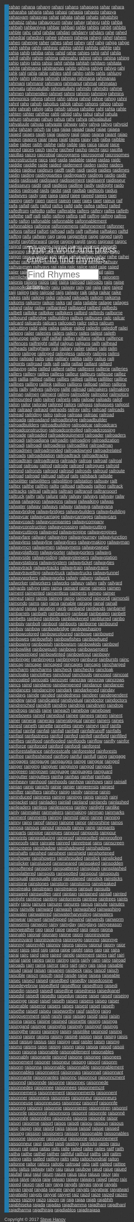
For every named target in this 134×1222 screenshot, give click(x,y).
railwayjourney (82, 537)
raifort (43, 231)
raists (104, 1143)
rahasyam (18, 17)
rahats (92, 17)
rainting (50, 898)
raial (75, 134)
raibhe (50, 144)
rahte (121, 108)
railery (72, 333)
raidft (59, 170)
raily (102, 582)
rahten (15, 113)
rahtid (66, 113)
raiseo (101, 1000)
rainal (98, 603)
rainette (45, 725)
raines (118, 720)
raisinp (115, 1031)
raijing (23, 292)
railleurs (87, 373)
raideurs (45, 170)
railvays (90, 496)
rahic (49, 52)
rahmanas (106, 78)
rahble (15, 32)
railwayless (20, 542)
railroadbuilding (55, 424)
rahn (61, 98)
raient (51, 200)
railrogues (95, 465)
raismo (15, 1046)
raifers (83, 210)
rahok (65, 103)
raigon (15, 256)
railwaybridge (22, 511)
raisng (54, 1046)
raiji (12, 292)
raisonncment (111, 1077)
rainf (104, 725)
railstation (83, 480)
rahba (116, 22)
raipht (76, 949)
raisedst (16, 995)
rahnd (85, 98)
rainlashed (118, 802)
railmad (78, 389)
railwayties (103, 562)
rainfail (15, 730)
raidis (14, 180)
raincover (59, 679)
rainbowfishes (67, 638)
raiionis (16, 282)
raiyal (98, 1184)
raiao (122, 134)
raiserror (37, 1005)
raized (108, 1194)
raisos (60, 1123)
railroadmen (20, 450)
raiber (25, 144)
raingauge (39, 761)
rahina (109, 57)
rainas (31, 608)
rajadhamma (74, 1204)
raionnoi (91, 939)
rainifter (16, 791)
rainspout (88, 873)
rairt (73, 965)
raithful (67, 1153)
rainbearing (59, 613)
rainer (14, 720)
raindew (16, 700)
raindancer (113, 684)
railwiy (72, 577)
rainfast (16, 735)
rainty (14, 904)
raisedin (16, 990)
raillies (63, 379)
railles (43, 373)
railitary (62, 358)
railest (96, 333)
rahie (71, 52)
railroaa (75, 414)
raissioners (52, 1133)
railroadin (59, 440)
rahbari (68, 27)
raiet (97, 200)
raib (95, 139)
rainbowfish (41, 638)
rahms (37, 98)
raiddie (15, 164)
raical (103, 144)
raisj (52, 1041)
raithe (26, 1153)
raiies (25, 271)
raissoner (36, 1138)
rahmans (53, 83)
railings (100, 353)
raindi (31, 700)
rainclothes (41, 674)
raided (55, 164)
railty (30, 496)
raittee (119, 1163)
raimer (109, 593)
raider (102, 164)
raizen (121, 1194)
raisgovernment (24, 1016)
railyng (33, 588)
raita (33, 1148)
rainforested (83, 751)
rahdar (48, 32)
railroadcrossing (99, 430)
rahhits (91, 47)
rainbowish (42, 644)
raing (102, 756)
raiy (48, 1184)
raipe (65, 949)
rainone (66, 822)
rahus (59, 119)
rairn (95, 960)
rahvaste (53, 124)
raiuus (94, 1174)
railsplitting (61, 480)
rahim (37, 57)
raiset (94, 1005)
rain (44, 603)
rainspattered (66, 868)
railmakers (97, 389)
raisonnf (90, 1102)
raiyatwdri (18, 1194)
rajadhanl (116, 1204)
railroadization (105, 440)
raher (44, 42)
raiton (113, 1158)
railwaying (57, 537)
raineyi (92, 725)
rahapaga (89, 6)
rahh (13, 47)
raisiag (79, 1016)
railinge (29, 353)
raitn (64, 1158)
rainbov (16, 628)
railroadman (101, 445)
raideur (29, 170)
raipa (54, 949)
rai (48, 129)
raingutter (18, 776)
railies (91, 348)
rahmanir (35, 83)
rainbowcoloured (56, 633)
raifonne (42, 226)
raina (54, 603)
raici (105, 149)
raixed (15, 1184)
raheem (65, 37)
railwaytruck (53, 572)
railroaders (115, 435)
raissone (17, 1138)
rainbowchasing (85, 628)
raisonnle (18, 1113)
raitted (106, 1163)
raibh (37, 144)
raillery (29, 373)
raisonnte (97, 1113)
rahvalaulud (99, 119)
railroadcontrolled (66, 430)
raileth (110, 333)
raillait (77, 363)
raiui (27, 1174)
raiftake (91, 231)
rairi (120, 955)
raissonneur (20, 1143)
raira (115, 949)
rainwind (76, 919)
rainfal (29, 730)
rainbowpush (44, 649)
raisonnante (20, 1077)
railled (44, 368)
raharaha (18, 12)
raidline (75, 185)
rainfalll (72, 730)
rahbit (105, 27)
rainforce (17, 746)
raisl (75, 1041)
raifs (70, 231)
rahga (111, 42)
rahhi (36, 47)
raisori (15, 1123)
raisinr (29, 1036)
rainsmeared (64, 863)
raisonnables (21, 1072)
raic (82, 144)
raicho (81, 149)
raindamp (42, 684)
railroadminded (48, 450)
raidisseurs (19, 185)
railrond (16, 470)
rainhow (76, 781)
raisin (114, 1016)
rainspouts (109, 873)
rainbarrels (19, 613)
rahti (55, 113)
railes (84, 333)
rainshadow (44, 847)
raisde (70, 975)
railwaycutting (92, 526)
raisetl (32, 1011)
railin (112, 348)
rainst (56, 878)
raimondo (18, 603)
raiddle (30, 164)
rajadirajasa (88, 1209)
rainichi (42, 786)
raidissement (72, 180)
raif (119, 200)
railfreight (38, 343)
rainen (101, 715)
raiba (105, 139)
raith (119, 1148)
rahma (37, 78)
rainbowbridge (55, 628)
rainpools (90, 832)
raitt (94, 1163)
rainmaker (30, 812)
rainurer (54, 904)
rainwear (17, 919)
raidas (104, 159)
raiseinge (18, 1000)
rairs (64, 965)
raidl (46, 185)
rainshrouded (70, 858)
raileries (43, 333)
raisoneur (61, 1062)
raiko (50, 297)
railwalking (88, 501)
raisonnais (71, 1072)
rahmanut (72, 83)
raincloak (104, 669)
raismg (112, 1041)
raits (86, 1163)
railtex (15, 486)
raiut (82, 1174)
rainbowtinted (52, 654)
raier (76, 200)
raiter (88, 1148)
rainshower (20, 858)
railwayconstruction (28, 526)
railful (54, 343)
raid (52, 159)
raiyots (35, 1194)
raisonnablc (54, 1067)
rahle (43, 73)
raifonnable (63, 221)
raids (44, 190)
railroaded (37, 435)
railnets (63, 399)
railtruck (16, 496)
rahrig (37, 108)
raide (43, 164)
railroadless (54, 445)
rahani (57, 6)
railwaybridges (50, 511)
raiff (28, 215)
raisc (88, 970)
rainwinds (94, 919)
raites (100, 1148)
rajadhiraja (43, 1209)
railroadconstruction (28, 430)
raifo (13, 221)
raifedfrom (19, 210)
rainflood (33, 740)
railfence (114, 338)
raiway (72, 1179)
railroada (17, 419)
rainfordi (72, 746)
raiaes (28, 134)
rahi (116, 47)
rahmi (69, 93)
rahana (28, 6)
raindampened (67, 684)
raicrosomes (117, 154)
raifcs (57, 205)
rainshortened (100, 853)
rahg (99, 42)
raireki (68, 955)
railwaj (70, 501)
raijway (72, 292)
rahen (14, 42)
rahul (99, 113)
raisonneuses (47, 1102)
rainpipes (53, 832)
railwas (107, 501)
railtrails (49, 491)
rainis (88, 796)
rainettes (62, 725)
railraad (24, 409)
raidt (66, 190)
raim (45, 588)
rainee (72, 715)
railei (123, 328)
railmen (32, 394)
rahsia (73, 108)
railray (74, 409)
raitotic (57, 1163)
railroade (17, 435)
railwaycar (19, 516)
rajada (39, 1204)
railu (40, 496)
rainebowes (20, 715)
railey (35, 338)
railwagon (31, 501)
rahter (28, 113)
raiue (108, 1169)
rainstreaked (104, 883)
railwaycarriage (45, 516)
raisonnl (119, 1107)
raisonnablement (107, 1067)
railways (103, 552)
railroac (91, 414)
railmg (63, 394)
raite (65, 1148)
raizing (28, 1199)
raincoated (19, 679)
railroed (76, 465)
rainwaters (103, 914)
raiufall (15, 1174)
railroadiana (37, 440)
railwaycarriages (77, 516)
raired (55, 955)
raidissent (95, 180)
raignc (121, 241)
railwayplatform (24, 552)
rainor (80, 822)
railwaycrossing (63, 526)
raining (58, 796)
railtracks (18, 491)
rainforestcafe (57, 751)
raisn (42, 1046)
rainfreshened (38, 756)
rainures (72, 904)
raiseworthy (63, 1011)
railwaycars (105, 516)
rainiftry (50, 791)
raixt (39, 1184)
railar (28, 307)
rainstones (38, 883)
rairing (62, 960)
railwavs (50, 506)
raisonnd (17, 1082)
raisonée (96, 1118)
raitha (14, 1153)
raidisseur (115, 180)
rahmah (52, 78)
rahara (117, 6)
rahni (122, 98)
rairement (85, 955)
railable (90, 302)
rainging (32, 766)
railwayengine (72, 531)
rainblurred (100, 618)
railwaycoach (22, 521)
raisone (75, 1056)
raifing (59, 215)
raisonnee (44, 1087)
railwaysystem (53, 562)
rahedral (17, 37)
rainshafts (18, 853)
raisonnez (71, 1102)
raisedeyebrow (23, 985)
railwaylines (65, 542)
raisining (50, 1031)
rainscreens (20, 847)
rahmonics (19, 98)
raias (53, 139)
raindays (17, 695)
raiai (51, 134)
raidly (89, 185)
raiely (28, 200)
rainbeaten (99, 613)
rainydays (87, 924)
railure (52, 496)
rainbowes (19, 638)
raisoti (73, 1123)
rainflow (95, 740)
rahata (66, 17)
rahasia (75, 12)
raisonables (102, 1051)
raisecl (28, 980)
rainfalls (113, 730)
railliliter (105, 379)
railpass (85, 404)
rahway (70, 124)
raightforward (34, 241)
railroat (15, 465)
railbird (80, 312)
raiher (14, 261)
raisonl (93, 1062)
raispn (26, 1128)
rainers (103, 720)
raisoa (92, 1046)
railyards (17, 588)
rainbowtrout (78, 654)
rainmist (70, 817)
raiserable (18, 1005)
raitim (115, 1153)
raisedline (63, 990)
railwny (86, 577)
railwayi (38, 537)
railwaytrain (71, 567)
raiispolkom (20, 287)
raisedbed (59, 980)
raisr (37, 1128)
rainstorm (59, 883)
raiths (95, 1153)
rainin (104, 791)
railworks (61, 582)
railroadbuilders (24, 424)
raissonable (91, 1133)
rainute (101, 904)
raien (40, 200)
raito (74, 1158)
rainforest (91, 746)
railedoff (109, 328)
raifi (37, 215)
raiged (105, 236)
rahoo (105, 103)
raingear (95, 761)
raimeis (99, 588)
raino (27, 822)
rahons (91, 103)
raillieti (76, 379)
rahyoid (120, 124)
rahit (58, 63)
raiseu (45, 1011)
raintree (89, 898)
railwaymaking (92, 542)
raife (78, 205)
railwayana (102, 506)
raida (62, 159)
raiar (42, 139)
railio (13, 358)
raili (54, 348)
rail (69, 302)
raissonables (116, 1133)
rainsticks (113, 878)
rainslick (92, 858)
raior (121, 944)
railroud (100, 470)
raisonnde (37, 1082)
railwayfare (19, 537)
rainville (27, 909)
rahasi (61, 12)
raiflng (93, 215)
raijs (60, 292)
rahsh (60, 108)
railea (53, 328)
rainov (78, 827)
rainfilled (118, 735)
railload (90, 384)
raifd (68, 205)
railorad (39, 404)
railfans (83, 338)
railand (15, 307)
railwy (91, 582)
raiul (37, 1174)
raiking (37, 297)
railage (105, 302)
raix (123, 1179)
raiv (115, 1174)
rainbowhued (95, 638)
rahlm (78, 73)
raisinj (65, 1031)
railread (16, 414)
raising (94, 1021)
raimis (41, 598)
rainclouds (82, 674)
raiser (113, 1000)
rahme (116, 88)
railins (113, 353)
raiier (14, 271)
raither (53, 1153)
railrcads (116, 409)
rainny (15, 822)
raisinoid (99, 1031)
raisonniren (100, 1107)
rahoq (117, 103)
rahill (13, 57)
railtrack (115, 486)
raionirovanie (97, 934)
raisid (92, 1016)
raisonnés (62, 1118)
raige (93, 236)
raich (40, 149)
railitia (76, 358)
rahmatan (107, 83)
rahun (47, 119)
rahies (83, 52)
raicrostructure (23, 159)
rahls (100, 73)
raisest (81, 1005)
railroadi (17, 440)
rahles (55, 73)
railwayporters (80, 552)
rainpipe (35, 832)
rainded (47, 695)
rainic (28, 786)
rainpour (108, 832)
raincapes (73, 664)
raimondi (101, 598)
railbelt (15, 312)
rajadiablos (65, 1209)
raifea (89, 205)
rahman (68, 78)
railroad (106, 414)
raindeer (90, 695)
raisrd (48, 1128)
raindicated (48, 700)
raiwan (58, 1179)
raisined (59, 1021)
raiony (109, 944)
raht (100, 108)
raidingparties (48, 175)
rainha (57, 776)
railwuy (77, 582)
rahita (69, 63)
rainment (17, 817)
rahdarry (79, 32)
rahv (70, 119)
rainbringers (43, 659)
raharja (35, 12)
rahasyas (38, 17)
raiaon (15, 139)
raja (70, 1199)
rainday (107, 689)
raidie (91, 170)
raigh (118, 236)
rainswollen (40, 893)
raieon (65, 200)
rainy (53, 924)
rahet (68, 42)
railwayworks (52, 577)
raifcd (45, 205)
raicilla (116, 149)
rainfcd (56, 735)
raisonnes (60, 1097)
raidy (33, 195)
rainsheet (57, 853)
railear (66, 328)
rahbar (53, 27)
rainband (76, 608)
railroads (17, 455)
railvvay (106, 496)
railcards (33, 322)
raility (88, 358)
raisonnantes (46, 1077)
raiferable (66, 210)
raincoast (102, 674)
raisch (113, 970)
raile (43, 328)
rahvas (37, 124)
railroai (85, 460)
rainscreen (113, 842)
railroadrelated (107, 450)
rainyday (68, 924)
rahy (83, 124)
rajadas (53, 1204)
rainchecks (83, 669)
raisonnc (68, 1077)
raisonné (116, 1113)
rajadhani (97, 1204)
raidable (76, 159)
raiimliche (18, 277)
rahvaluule (19, 124)
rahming (99, 93)
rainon (52, 822)
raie (43, 195)
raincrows (114, 679)
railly (23, 389)
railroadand (38, 419)
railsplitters (39, 480)
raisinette (77, 1021)
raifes (109, 210)
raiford (29, 231)
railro (47, 414)
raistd (48, 1143)
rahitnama (31, 68)
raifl (82, 215)
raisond (59, 1056)
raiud (97, 1169)
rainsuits (102, 888)
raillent (57, 368)
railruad (48, 475)
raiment (16, 593)
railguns (82, 343)
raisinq (15, 1036)
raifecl (102, 205)
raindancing (43, 689)
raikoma (112, 297)
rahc (26, 32)
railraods (57, 409)
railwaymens (68, 547)
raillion (59, 384)
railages (120, 302)
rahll (67, 73)
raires (101, 955)
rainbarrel (116, 608)
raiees (101, 195)
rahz (13, 129)
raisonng (17, 1107)
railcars (50, 322)
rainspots (46, 873)
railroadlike (77, 445)
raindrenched (22, 705)
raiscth (45, 975)
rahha (24, 47)
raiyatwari (119, 1189)
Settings (35, 286)
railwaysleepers (74, 557)
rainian (15, 786)
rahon (78, 103)
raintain (69, 893)
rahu (77, 113)
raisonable (48, 1051)
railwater (17, 506)
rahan (14, 6)
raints (122, 898)
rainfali (43, 730)
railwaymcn (20, 547)
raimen (114, 588)
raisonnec (75, 1082)
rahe (109, 32)
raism (99, 1041)
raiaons (29, 139)
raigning (17, 251)
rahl (22, 73)
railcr (82, 322)
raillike (90, 379)
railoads (103, 399)
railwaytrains (96, 567)
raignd (15, 246)
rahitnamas (53, 68)
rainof (38, 822)
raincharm (19, 669)
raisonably (19, 1056)
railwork (102, 577)
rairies (38, 960)
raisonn (16, 1067)
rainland (80, 802)
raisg (106, 1011)
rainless (39, 807)
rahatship (109, 17)
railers (58, 333)
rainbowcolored (24, 633)
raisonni (35, 1107)
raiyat (27, 1189)
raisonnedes (21, 1087)
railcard (16, 322)
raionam (50, 934)
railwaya (82, 506)
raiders (116, 164)
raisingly (75, 1026)
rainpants (106, 827)
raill (56, 363)
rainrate (47, 842)
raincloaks (19, 674)
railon (14, 404)
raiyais (85, 1184)
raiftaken (108, 231)
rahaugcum (49, 22)
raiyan (15, 1189)
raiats (74, 139)
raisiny (56, 1036)
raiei (112, 195)
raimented (35, 593)
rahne (97, 98)
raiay (86, 139)
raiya (58, 1184)
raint (56, 893)
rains (97, 842)
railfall (56, 338)
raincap (16, 664)
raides (15, 170)
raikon (48, 302)
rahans (72, 6)
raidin (14, 175)
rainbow (32, 628)
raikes (15, 297)
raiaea (113, 129)
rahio (14, 63)
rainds (35, 710)
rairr (30, 965)
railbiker (46, 312)
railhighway (39, 348)
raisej (33, 1000)
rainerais (45, 720)
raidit (36, 185)
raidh (70, 170)
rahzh (39, 129)
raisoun (100, 1123)
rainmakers (53, 812)
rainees (87, 715)
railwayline (42, 542)
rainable (68, 603)
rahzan (25, 129)
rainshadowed (71, 847)
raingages (18, 761)
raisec (15, 980)
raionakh (17, 934)
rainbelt (118, 613)
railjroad (34, 363)
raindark (64, 689)
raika (93, 292)
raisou (86, 1123)
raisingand (19, 1026)
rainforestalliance (25, 751)
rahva (81, 119)
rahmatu (17, 88)
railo (76, 399)
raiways (87, 1179)
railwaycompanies (53, 521)
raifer (51, 210)
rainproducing (41, 837)
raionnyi (16, 944)
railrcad (99, 409)
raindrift (43, 705)
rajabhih (105, 1199)
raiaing (63, 134)
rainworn (39, 924)
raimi (29, 598)
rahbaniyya (35, 27)
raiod (49, 929)
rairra (40, 965)
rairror (52, 965)
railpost (122, 404)
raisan (40, 970)
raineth (30, 725)
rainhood (38, 781)
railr (12, 409)
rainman (96, 812)
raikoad (63, 297)
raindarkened (86, 689)
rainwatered (40, 914)
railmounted (20, 399)
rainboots (68, 623)
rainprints (18, 837)
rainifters (33, 791)
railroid (112, 465)
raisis (122, 1036)
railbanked (56, 307)
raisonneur (81, 1097)
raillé (65, 389)
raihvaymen (20, 266)
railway (66, 506)
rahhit (78, 47)
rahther (42, 113)
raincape (33, 664)
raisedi (110, 985)
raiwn (113, 1179)
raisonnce (87, 1077)
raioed (72, 929)
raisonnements (80, 1092)
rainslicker (19, 863)
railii (103, 348)
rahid (60, 52)
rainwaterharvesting (72, 914)
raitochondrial (93, 1158)
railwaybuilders (80, 511)
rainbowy (101, 654)
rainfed (71, 735)
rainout (47, 827)
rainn (84, 817)
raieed (87, 195)
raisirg (110, 1036)
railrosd (66, 470)
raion (94, 929)
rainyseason (110, 924)
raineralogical (69, 720)
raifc (35, 205)
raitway (38, 1169)
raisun (15, 1148)
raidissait (29, 180)
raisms (30, 1046)
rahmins (116, 93)
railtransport (105, 491)
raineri (89, 720)
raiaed (15, 134)
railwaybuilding (110, 511)
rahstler (87, 108)
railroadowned (78, 450)
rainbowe (83, 633)
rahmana (86, 78)
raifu (26, 236)
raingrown (38, 771)
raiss (59, 1128)
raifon (24, 221)
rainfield (101, 735)
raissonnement (103, 1138)
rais (91, 965)
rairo (106, 960)
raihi (25, 261)
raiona (107, 929)
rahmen (16, 93)
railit (49, 358)
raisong (78, 1062)
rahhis (65, 47)
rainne (97, 817)
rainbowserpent (93, 649)
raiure (60, 1174)
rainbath (39, 613)
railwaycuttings (23, 531)
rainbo (118, 618)
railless (57, 373)
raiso (80, 1046)
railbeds (109, 307)
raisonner (18, 1097)
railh (96, 343)
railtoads (84, 486)
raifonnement (92, 226)
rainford (55, 746)
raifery (97, 210)
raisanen (55, 970)
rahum (15, 119)
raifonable (40, 221)
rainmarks (114, 812)
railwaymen (43, 547)
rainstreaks (20, 888)
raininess (42, 796)
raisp (13, 1128)
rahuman (31, 119)
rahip (25, 63)
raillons (119, 384)
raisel (45, 1000)
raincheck (62, 669)
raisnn (68, 1046)
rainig (64, 791)
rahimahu (68, 57)
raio (39, 929)
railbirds (96, 312)
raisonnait (91, 1072)
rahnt (14, 103)
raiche (52, 149)
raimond (84, 598)
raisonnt (79, 1113)
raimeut (16, 598)
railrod (46, 465)
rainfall (57, 730)
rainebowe (100, 710)
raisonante (40, 1056)
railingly (83, 353)
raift (79, 231)
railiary (66, 348)
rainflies (16, 740)
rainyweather (21, 929)
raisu (115, 1143)
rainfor (123, 740)
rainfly (109, 740)
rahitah (82, 63)
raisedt (32, 995)
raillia (23, 379)
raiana (98, 134)
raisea (95, 975)
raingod (86, 766)
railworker (18, 582)
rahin (97, 57)
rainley (80, 807)
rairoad (119, 960)
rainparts (17, 832)
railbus (76, 317)
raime (84, 588)
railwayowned (95, 547)
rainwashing (109, 909)
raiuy (106, 1174)
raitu (13, 1169)
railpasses (104, 404)
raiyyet (64, 1194)
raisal (27, 970)
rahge (123, 42)
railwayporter (52, 552)
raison (15, 1051)
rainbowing (19, 644)
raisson (71, 1133)
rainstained (74, 878)
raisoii (118, 1046)
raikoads (80, 297)
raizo (41, 1199)
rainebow (80, 710)
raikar (104, 292)
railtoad (67, 486)
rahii (95, 52)
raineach (61, 710)
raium (47, 1174)
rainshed (37, 853)
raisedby (78, 980)
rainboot (49, 623)
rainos (117, 822)
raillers (15, 373)
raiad (90, 129)
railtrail (34, 491)
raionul (95, 944)
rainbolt (33, 623)
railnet (49, 399)
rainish (101, 796)
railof (117, 399)
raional (33, 934)
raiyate (55, 1189)
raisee (81, 995)
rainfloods (76, 740)
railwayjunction (112, 537)
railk (47, 363)
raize (96, 1194)
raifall (24, 205)
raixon (28, 1184)
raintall (105, 893)
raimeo (94, 593)
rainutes (116, 904)
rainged (112, 761)
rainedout (55, 715)
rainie (55, 786)
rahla (32, 73)
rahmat (90, 83)
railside (106, 475)
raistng (72, 1143)
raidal (91, 159)
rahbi (80, 27)
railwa (14, 501)
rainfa (115, 725)
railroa (60, 414)
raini (108, 781)
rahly (13, 78)
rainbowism (65, 644)
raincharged (113, 664)
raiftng (15, 236)
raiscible (17, 975)
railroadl (34, 445)
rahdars (96, 32)
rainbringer (19, 659)
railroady (68, 460)
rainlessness (61, 807)
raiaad (78, 129)
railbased (77, 307)
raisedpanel (108, 990)
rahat (54, 17)
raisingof (93, 1026)
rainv (13, 909)
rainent (115, 715)
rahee (51, 37)
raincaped (52, 664)
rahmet (55, 93)
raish (45, 1016)
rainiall (120, 781)
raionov (53, 944)
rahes (56, 42)
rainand (16, 608)
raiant (110, 134)
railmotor (99, 394)
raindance (92, 684)
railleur (72, 373)
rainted (119, 893)
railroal (115, 460)
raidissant (48, 180)
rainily (76, 791)
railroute (117, 470)
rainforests (106, 751)
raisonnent (106, 1092)
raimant (70, 588)
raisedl (46, 990)
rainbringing (67, 659)
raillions (74, 384)
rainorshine (99, 822)
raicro (30, 154)
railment (48, 394)
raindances (20, 689)
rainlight (96, 807)
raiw (46, 1179)
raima (56, 588)
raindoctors (116, 700)
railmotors (119, 394)
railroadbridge (64, 419)
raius (72, 1174)
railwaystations (23, 562)
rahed (121, 32)
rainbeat (80, 613)
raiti (105, 1153)
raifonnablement (91, 221)
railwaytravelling (24, 572)
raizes (15, 1199)
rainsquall (18, 878)
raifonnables (21, 226)
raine (47, 710)
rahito (70, 68)
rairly (85, 960)
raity (50, 1169)
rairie (26, 960)
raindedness (68, 695)
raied (64, 195)
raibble (118, 139)
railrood (50, 470)
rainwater (18, 914)
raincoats (40, 679)
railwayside (20, 557)
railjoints (17, 363)
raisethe (17, 1011)
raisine (43, 1021)
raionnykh (35, 944)
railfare (98, 338)
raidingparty (75, 175)
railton (100, 486)
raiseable (111, 975)
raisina (15, 1021)
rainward (44, 909)
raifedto (37, 210)
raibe (14, 144)
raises (68, 1005)
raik (83, 292)
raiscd (100, 970)
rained (39, 715)
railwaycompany (88, 521)
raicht (93, 149)
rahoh (36, 103)
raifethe (16, 215)
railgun (67, 343)
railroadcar (82, 424)
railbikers (64, 312)
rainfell (85, 735)
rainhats (103, 776)
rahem (120, 37)
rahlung (114, 73)
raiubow (83, 1169)
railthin (41, 486)
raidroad (30, 190)
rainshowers (44, 858)
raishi (56, 1016)
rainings (74, 796)
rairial (14, 960)
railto (54, 486)
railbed (94, 307)
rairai (14, 955)
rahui (88, 113)
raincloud (62, 674)
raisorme (30, 1123)
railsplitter (18, 480)
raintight (17, 898)
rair (106, 949)
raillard (105, 363)
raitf (110, 1148)
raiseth (108, 1005)
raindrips (76, 705)
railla (65, 363)
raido (119, 185)
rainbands (95, 608)
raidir (121, 175)
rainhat (87, 776)
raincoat (120, 674)
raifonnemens (64, 226)
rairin (50, 960)
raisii (103, 1016)
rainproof (65, 837)
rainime (91, 791)
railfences (18, 343)
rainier (68, 786)
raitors (43, 1163)
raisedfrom (92, 985)
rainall (111, 603)
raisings (110, 1026)
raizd (85, 1194)
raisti (59, 1143)
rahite (14, 68)
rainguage (59, 771)
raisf (80, 1011)
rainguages (81, 771)
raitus (24, 1169)
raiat (63, 139)
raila (77, 302)
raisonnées (40, 1118)
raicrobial (46, 154)
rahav (67, 22)
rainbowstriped (23, 654)
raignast (105, 241)
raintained (87, 893)
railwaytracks (46, 567)
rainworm (114, 919)
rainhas (71, 776)
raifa (13, 205)
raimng (55, 598)
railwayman (118, 542)
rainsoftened (21, 868)
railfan (69, 338)
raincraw (78, 679)
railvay (75, 496)
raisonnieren (75, 1107)
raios (24, 949)
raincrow (95, 679)
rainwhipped (54, 919)
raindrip (59, 705)
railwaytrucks (79, 572)
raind (27, 684)
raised (42, 980)
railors (70, 404)
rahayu (93, 22)
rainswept (18, 893)
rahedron (35, 37)
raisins (43, 1036)
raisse (98, 1128)
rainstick (94, 878)
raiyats (82, 1189)
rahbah (16, 27)
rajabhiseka (20, 1204)
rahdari (63, 32)
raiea (53, 195)
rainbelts (17, 618)
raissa (72, 1128)
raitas (44, 1148)
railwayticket (80, 562)
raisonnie (53, 1107)
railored (55, 404)
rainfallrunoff (92, 730)
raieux (109, 200)
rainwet (34, 919)
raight (14, 241)
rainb (61, 608)
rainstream (42, 888)
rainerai (28, 720)
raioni (77, 934)
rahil (105, 52)
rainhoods (57, 781)
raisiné (71, 1036)
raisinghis (56, 1026)
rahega (81, 37)
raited (76, 1148)
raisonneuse (21, 1102)
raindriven (96, 705)
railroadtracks (95, 455)
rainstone (18, 883)
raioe (60, 929)
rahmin (83, 93)
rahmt (49, 98)
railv (63, 496)
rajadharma (20, 1209)
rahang (43, 6)
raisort (47, 1123)
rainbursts (108, 659)
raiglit (80, 241)
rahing (123, 57)
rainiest (107, 786)
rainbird (34, 618)
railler (71, 368)
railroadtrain (20, 460)
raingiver (49, 766)
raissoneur (56, 1138)
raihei (123, 256)
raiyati (69, 1189)
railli (13, 379)
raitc (55, 1148)
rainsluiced (40, 863)
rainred (63, 842)
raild (33, 328)
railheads (18, 348)
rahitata (114, 63)
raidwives (18, 195)
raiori (14, 949)
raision (85, 1036)
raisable (115, 965)
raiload (88, 399)
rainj (113, 796)
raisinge (38, 1026)
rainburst (88, 659)
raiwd (101, 1179)
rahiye (97, 68)
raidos (15, 190)
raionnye (109, 939)
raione (65, 934)
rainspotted (67, 873)
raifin (46, 215)
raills (13, 389)
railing (15, 353)
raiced (15, 149)
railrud (63, 475)
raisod (105, 1046)
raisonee (92, 1056)
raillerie (103, 368)
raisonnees (66, 1087)
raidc (115, 159)
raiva (13, 1179)
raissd (85, 1128)
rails (74, 475)
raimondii (120, 598)
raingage (117, 756)
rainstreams (65, 888)
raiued (120, 1169)
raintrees (107, 898)
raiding (27, 175)
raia (55, 129)
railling (31, 384)
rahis (36, 63)
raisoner (42, 1062)
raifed (114, 205)
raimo (69, 598)
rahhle (105, 47)
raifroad (57, 231)
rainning (112, 817)
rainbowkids (89, 644)
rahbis (93, 27)
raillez (120, 373)
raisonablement (75, 1051)
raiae (101, 129)
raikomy (33, 302)
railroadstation (41, 455)
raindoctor (94, 700)
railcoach (67, 322)
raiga (61, 236)
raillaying (17, 368)
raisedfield (49, 985)
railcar (119, 317)
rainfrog (60, 756)
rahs (49, 108)
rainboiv (16, 623)
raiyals (110, 1184)
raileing (16, 333)
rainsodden (112, 863)
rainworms (19, 924)
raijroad (47, 292)
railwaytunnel (106, 572)
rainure (39, 904)
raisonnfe (108, 1102)
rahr (13, 108)
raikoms (16, 302)
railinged (45, 353)
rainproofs (19, 842)
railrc (86, 409)
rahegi (95, 37)
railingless (65, 353)
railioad (26, 358)
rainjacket (18, 802)
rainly (14, 812)
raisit (13, 1041)
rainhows (94, 781)
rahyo (106, 124)
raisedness (85, 990)
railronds (33, 470)
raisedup (65, 995)
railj (110, 358)
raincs (15, 684)
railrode (60, 465)
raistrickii (88, 1143)
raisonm (109, 1062)
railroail (100, 460)
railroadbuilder (93, 419)
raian (85, 134)
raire (44, 955)
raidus (111, 190)
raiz (75, 1194)
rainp (90, 827)
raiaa (65, 129)
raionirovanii (21, 939)
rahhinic (50, 47)
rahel (108, 37)
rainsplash (90, 868)
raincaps (92, 664)
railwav (34, 506)
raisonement (21, 1062)
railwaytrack (20, 567)
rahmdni (100, 88)
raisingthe (18, 1031)
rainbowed (103, 633)
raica (92, 144)
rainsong (43, 868)
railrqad (32, 475)
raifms (120, 215)
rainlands (98, 802)
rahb (105, 22)
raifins (72, 215)
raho (24, 103)
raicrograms (68, 154)
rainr (34, 842)
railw (119, 496)
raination (46, 608)
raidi (81, 170)
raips (88, 949)
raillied (35, 379)
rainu (26, 904)
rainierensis (87, 786)
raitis (26, 1158)
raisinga (109, 1021)
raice (114, 144)
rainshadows (98, 847)
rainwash (63, 909)
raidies (104, 170)
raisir (98, 1036)
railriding (33, 414)
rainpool (71, 832)
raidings (95, 175)
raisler (87, 1041)
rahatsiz (16, 22)
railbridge (37, 317)
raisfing (93, 1011)
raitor (31, 1163)
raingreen (18, 771)
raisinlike (81, 1031)
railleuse (105, 373)
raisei (94, 995)
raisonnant (113, 1072)
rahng (110, 98)
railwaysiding (45, 557)
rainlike (112, 807)
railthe (28, 486)
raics (43, 159)
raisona (29, 1051)
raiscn (32, 975)
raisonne (56, 1082)
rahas (48, 12)
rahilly (25, 57)
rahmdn (83, 88)
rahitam (98, 63)
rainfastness (37, 735)
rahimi (85, 57)
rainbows (67, 649)
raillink (45, 384)
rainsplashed (113, 868)
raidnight (104, 185)
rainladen (48, 802)
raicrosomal (92, 154)
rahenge (29, 42)
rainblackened (75, 618)
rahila (115, 52)
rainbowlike (20, 649)
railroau (31, 465)
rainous (32, 827)
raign (91, 241)
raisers (53, 1005)
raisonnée (18, 1118)
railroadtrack (68, 455)
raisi (67, 1016)
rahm (25, 78)
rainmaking (75, 812)
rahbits (119, 27)
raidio (109, 175)
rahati (79, 17)
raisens (86, 1000)
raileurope (19, 338)
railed (79, 328)
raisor (112, 1118)
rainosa (16, 827)
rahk (13, 73)
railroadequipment (66, 435)
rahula (111, 113)
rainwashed (84, 909)
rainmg (55, 817)
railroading (80, 440)
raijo (34, 292)
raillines (16, 384)
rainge (80, 761)
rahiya (83, 68)
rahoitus (50, 103)
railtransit (83, 491)
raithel (39, 1153)
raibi (61, 144)
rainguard (103, 771)
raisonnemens (23, 1092)
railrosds (83, 470)
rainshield (76, 853)
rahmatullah (38, 88)
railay (40, 307)
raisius (40, 1041)
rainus (87, 904)
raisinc (29, 1021)
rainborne (87, 623)
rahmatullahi (63, 88)
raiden (90, 164)
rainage (84, 603)
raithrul (82, 1153)
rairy (83, 965)
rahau (31, 22)
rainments (37, 817)
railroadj (17, 445)
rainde (33, 695)
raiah (40, 134)
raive (24, 1179)
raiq (98, 949)
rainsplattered (22, 873)
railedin (93, 328)
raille (32, 368)
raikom (96, 297)
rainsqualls (39, 878)
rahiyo (110, 68)
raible (72, 144)
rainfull (89, 756)
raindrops (18, 710)
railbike (30, 312)
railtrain (66, 491)
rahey (79, 42)
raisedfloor (70, 985)
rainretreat (81, 842)
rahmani (17, 83)
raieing (15, 200)
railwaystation (103, 557)
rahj (121, 68)
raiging (67, 241)
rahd (36, 32)
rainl (33, 802)
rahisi (47, 63)
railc (107, 317)
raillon (105, 384)
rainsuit (85, 888)
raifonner (115, 226)
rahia (14, 52)
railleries (119, 368)
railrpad (16, 475)
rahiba (37, 52)
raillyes (36, 389)
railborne (114, 312)
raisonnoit (37, 1113)
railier (79, 348)
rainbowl (110, 644)
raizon (53, 1199)
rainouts (63, 827)
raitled (39, 1158)
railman (16, 394)
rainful (76, 756)
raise (82, 975)
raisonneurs (105, 1097)
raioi (84, 929)
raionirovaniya (48, 939)
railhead (109, 343)
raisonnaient (47, 1072)
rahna (72, 98)
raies (87, 200)
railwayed (48, 531)
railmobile (80, 394)
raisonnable (78, 1067)
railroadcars (105, 424)
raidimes (121, 170)
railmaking (119, 389)
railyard (115, 582)
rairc (24, 955)
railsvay (101, 480)
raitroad (72, 1163)
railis (39, 358)
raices (28, 149)
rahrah (24, 108)
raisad (15, 970)
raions (68, 944)
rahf (90, 42)
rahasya (108, 12)
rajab (91, 1199)
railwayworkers (23, 577)
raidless (59, 185)
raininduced (20, 796)
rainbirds (51, 618)
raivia (36, 1179)
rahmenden (36, 93)
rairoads (17, 965)
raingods (103, 766)
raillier (49, 379)
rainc (124, 659)
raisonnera (39, 1097)
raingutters (39, 776)
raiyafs (70, 1184)
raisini (35, 1031)
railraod (40, 409)
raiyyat (49, 1194)
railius (100, 358)
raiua (69, 1169)
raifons (15, 231)
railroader (94, 435)
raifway (39, 236)
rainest (15, 725)
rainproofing (110, 837)
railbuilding (58, 317)
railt (113, 480)
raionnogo (72, 939)
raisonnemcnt (91, 1087)
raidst (55, 190)
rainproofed (86, 837)
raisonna (33, 1067)
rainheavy (18, 781)
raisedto (48, 995)
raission (33, 1133)
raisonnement (51, 1092)
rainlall (64, 802)
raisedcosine (100, 980)
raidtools (95, 190)
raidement (72, 164)
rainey (78, 725)
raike (116, 292)
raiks (60, 302)
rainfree (16, 756)
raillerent (86, 368)
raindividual (72, 700)
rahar (105, 6)
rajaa (80, 1199)
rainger (16, 766)
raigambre (77, 236)
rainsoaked (89, 863)
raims (34, 603)
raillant (90, 363)
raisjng (63, 1041)
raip (44, 949)
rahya (94, 124)
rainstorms (80, 883)
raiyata (41, 1189)
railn (37, 399)
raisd (58, 975)
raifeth (122, 210)
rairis (75, 960)
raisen (72, 1000)
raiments (78, 593)
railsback (88, 475)
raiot (35, 949)
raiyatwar (100, 1189)
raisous (116, 1123)
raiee (75, 195)
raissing (16, 1133)
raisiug (26, 1041)
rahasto (91, 12)
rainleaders (20, 807)
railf (45, 338)
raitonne (17, 1163)
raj (62, 1199)
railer (29, 333)
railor (26, 404)
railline (120, 379)
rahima (51, 57)
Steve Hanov (53, 1219)
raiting (15, 1158)
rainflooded (55, 740)
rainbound (108, 623)
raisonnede (97, 1082)
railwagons (52, 501)
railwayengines (102, 531)
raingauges (61, 761)
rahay (79, 22)
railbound (18, 317)
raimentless (57, 593)
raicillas (16, 154)
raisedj (32, 990)
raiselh (58, 1000)
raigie (53, 241)
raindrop (115, 705)
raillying (52, 389)
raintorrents (70, 898)
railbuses (93, 317)
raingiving (68, 766)
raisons (80, 1118)
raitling (52, 1158)
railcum (106, 322)
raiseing (121, 995)
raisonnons (59, 1113)
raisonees (111, 1056)
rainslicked (111, 858)
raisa (101, 965)
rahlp (89, 73)
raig (51, 236)
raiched (66, 149)
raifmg (107, 215)
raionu (81, 944)
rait (25, 1148)
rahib (25, 52)
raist (37, 1143)
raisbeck (74, 970)
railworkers (40, 582)
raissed (112, 1128)
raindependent (113, 695)
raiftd (123, 231)
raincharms (41, 669)
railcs (93, 322)
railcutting (18, 328)
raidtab (79, 190)
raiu (59, 1169)
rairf (112, 955)
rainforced (37, 746)
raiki (26, 297)
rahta (110, 108)
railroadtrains (46, 460)
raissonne (77, 1138)
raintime (34, 898)
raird (34, 955)
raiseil (106, 995)
